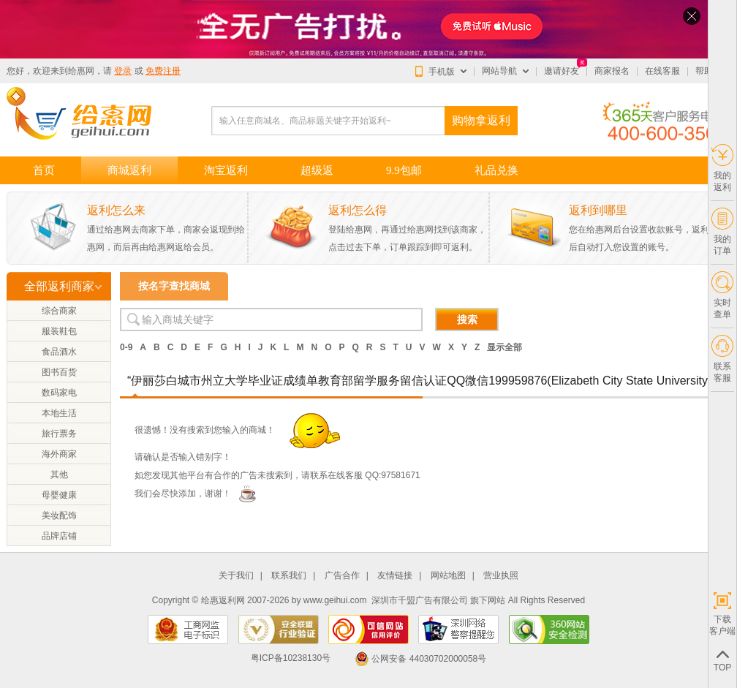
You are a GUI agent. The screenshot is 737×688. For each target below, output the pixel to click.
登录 (123, 71)
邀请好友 (561, 71)
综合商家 (59, 311)
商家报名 (612, 71)
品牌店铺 (59, 536)
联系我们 (288, 576)
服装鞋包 (59, 331)
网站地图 (448, 576)
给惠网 (81, 71)
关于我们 (236, 576)
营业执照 (500, 576)
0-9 (126, 347)
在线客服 (662, 71)
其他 (59, 474)
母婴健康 (59, 495)
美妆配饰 (59, 515)
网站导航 (499, 71)
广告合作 (342, 576)
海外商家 (59, 454)
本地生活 (59, 413)
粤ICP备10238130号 (290, 659)
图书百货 (59, 372)
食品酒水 (59, 352)
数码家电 (59, 393)
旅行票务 (59, 433)
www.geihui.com (335, 600)
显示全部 (504, 347)
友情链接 (394, 576)
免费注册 (163, 71)
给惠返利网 (223, 600)
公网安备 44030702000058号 (420, 659)
